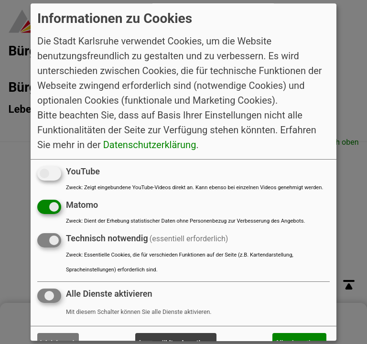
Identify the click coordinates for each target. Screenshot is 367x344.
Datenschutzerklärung (149, 145)
